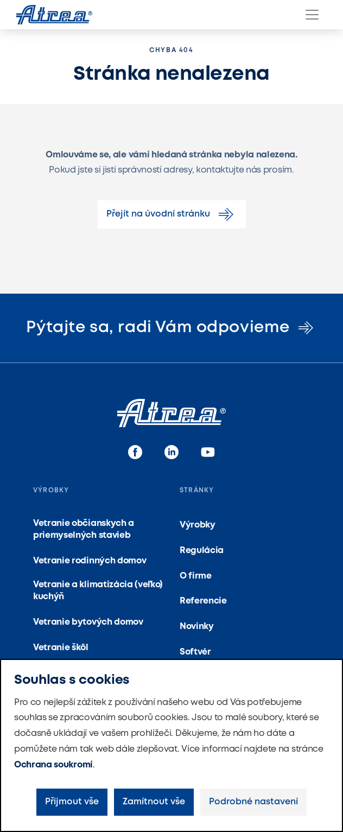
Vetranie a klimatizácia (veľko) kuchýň (98, 591)
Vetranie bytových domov (88, 622)
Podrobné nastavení (253, 802)
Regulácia (202, 551)
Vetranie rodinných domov (89, 561)
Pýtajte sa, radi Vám (171, 328)
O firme (196, 576)
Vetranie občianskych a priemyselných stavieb (83, 529)
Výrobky (197, 525)
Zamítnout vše (154, 802)
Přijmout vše (72, 802)
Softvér (195, 652)
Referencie (203, 601)
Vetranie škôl (60, 648)
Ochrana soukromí (53, 765)
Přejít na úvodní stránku (171, 214)
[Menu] (312, 14)
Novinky (197, 627)
